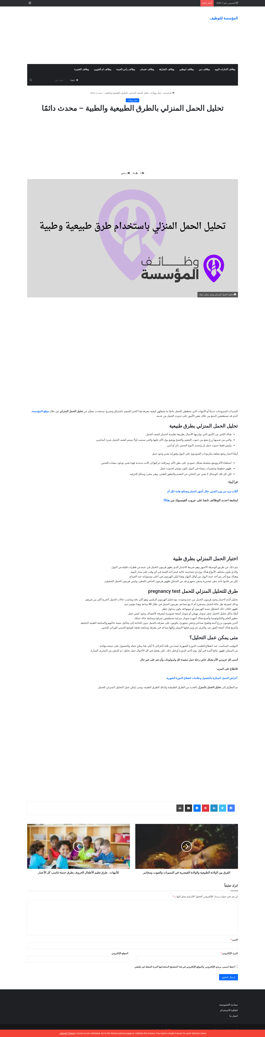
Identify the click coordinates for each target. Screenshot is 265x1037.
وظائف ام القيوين (102, 69)
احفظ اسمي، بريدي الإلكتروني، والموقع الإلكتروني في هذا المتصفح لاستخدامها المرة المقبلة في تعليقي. (184, 966)
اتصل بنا (233, 1015)
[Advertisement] (96, 35)
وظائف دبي (204, 69)
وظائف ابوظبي (186, 69)
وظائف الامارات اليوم (225, 69)
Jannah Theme (67, 1033)
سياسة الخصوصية (228, 1004)
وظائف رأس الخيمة (125, 69)
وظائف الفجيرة (81, 69)
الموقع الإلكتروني (120, 953)
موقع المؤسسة (40, 411)
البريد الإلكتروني (229, 953)
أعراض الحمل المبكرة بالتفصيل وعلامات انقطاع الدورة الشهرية (201, 678)
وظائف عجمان (147, 69)
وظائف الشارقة (166, 69)
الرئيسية (168, 93)
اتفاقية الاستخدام (229, 1010)
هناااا (167, 500)
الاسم (234, 939)
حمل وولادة (156, 93)
